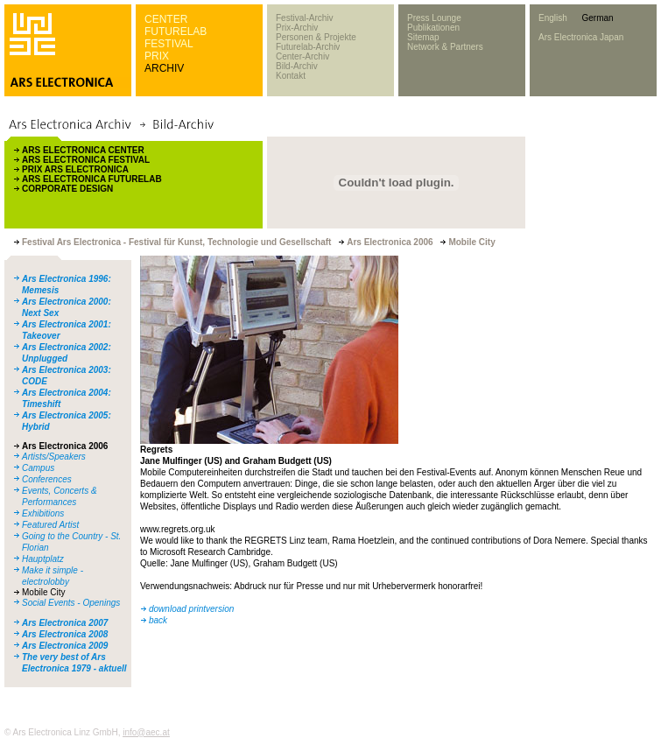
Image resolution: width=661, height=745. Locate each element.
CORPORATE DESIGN (67, 188)
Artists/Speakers (54, 456)
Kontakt (291, 76)
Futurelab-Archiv (308, 47)
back (158, 620)
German (597, 18)
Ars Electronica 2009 (65, 645)
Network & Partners (445, 47)
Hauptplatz (43, 559)
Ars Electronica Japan (580, 37)
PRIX (156, 56)
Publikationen (433, 27)
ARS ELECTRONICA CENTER (83, 150)
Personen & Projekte (316, 37)
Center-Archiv (302, 56)
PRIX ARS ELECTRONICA (75, 169)
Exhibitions (43, 513)
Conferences (47, 479)
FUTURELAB (175, 31)
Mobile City (43, 592)
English (552, 18)
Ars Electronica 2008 (65, 634)
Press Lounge (434, 18)
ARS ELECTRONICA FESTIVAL (86, 160)
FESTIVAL (168, 44)
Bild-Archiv (297, 66)
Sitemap (423, 37)
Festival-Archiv (305, 18)
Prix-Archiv (297, 27)
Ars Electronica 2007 (65, 623)
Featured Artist (50, 525)
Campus (38, 468)
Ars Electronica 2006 (65, 446)
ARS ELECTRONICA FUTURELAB (92, 179)
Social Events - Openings (71, 603)
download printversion (191, 609)
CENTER (165, 19)
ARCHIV (164, 68)
